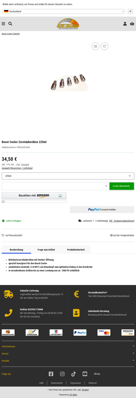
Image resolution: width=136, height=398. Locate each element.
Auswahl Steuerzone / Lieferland (17, 168)
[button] (125, 24)
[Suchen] (10, 24)
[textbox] (64, 11)
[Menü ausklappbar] (3, 24)
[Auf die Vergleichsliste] (95, 46)
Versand (25, 164)
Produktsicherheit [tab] (76, 249)
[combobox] (64, 11)
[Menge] (55, 186)
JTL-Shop (73, 395)
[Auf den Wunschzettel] (104, 46)
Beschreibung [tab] (16, 249)
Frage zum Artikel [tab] (46, 249)
